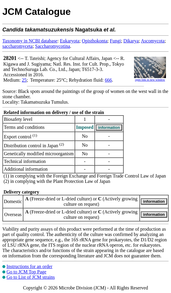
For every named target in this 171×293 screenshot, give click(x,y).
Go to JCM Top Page (26, 271)
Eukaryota (69, 40)
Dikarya (131, 40)
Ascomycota (152, 40)
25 (24, 80)
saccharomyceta (17, 46)
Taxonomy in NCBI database (29, 40)
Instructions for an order (29, 266)
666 (108, 80)
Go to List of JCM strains (31, 277)
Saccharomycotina (52, 46)
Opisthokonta (94, 40)
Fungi (115, 40)
